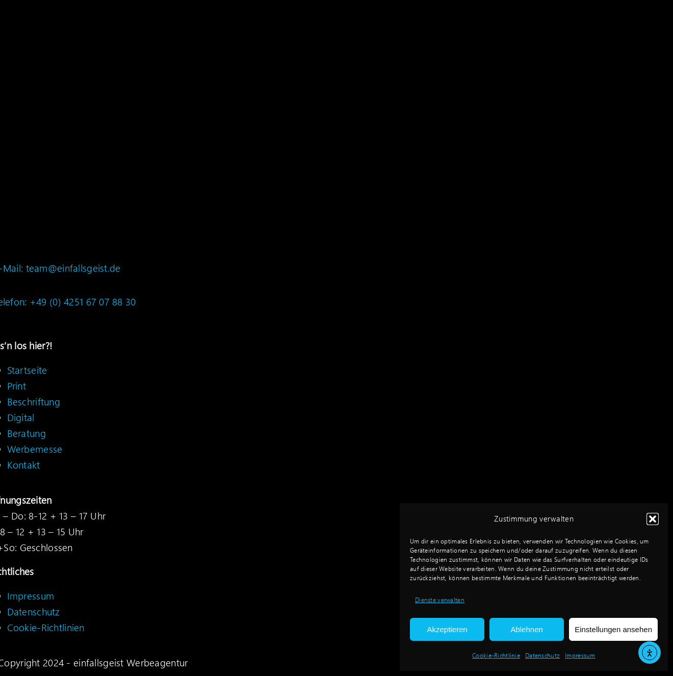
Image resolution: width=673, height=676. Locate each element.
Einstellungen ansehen (613, 629)
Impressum (580, 655)
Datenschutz (542, 655)
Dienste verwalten (439, 600)
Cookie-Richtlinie (496, 655)
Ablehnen (526, 629)
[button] (653, 519)
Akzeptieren (447, 629)
